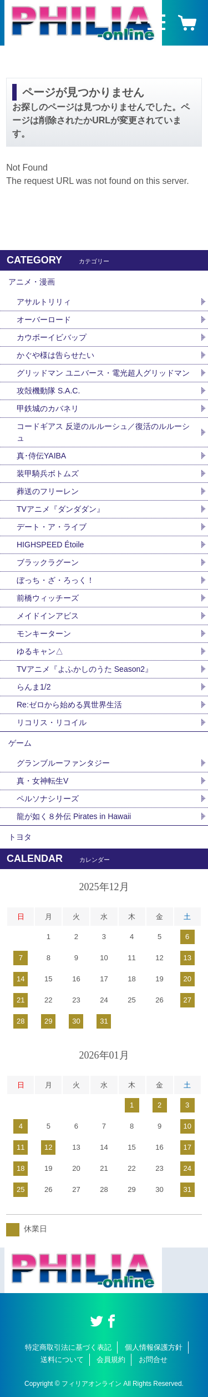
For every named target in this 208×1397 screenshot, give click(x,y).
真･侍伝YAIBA (41, 455)
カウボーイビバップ (52, 337)
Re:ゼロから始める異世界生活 (69, 704)
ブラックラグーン (48, 562)
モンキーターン (44, 633)
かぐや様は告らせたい (55, 355)
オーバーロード (44, 319)
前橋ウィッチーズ (48, 597)
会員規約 (111, 1359)
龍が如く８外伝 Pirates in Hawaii (74, 816)
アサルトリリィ (44, 301)
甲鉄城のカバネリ (48, 408)
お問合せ (153, 1359)
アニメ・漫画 (31, 281)
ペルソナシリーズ (48, 798)
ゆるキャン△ (40, 651)
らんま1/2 (33, 686)
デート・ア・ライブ (52, 526)
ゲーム (20, 743)
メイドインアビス (48, 615)
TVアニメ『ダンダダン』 (60, 509)
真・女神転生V (42, 780)
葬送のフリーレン (48, 491)
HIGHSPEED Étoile (50, 544)
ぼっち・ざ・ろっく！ (55, 580)
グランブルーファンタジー (63, 763)
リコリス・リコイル (52, 722)
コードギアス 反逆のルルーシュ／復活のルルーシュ (103, 432)
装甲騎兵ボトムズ (48, 473)
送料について (62, 1359)
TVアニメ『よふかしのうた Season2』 (85, 669)
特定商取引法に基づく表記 (68, 1347)
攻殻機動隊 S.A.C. (48, 390)
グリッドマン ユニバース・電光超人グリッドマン (103, 372)
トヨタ (20, 836)
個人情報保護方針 (153, 1347)
